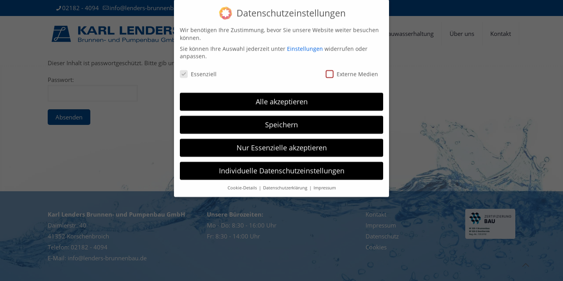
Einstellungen (305, 43)
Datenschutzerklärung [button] (285, 182)
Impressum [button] (325, 182)
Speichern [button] (281, 119)
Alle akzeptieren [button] (282, 96)
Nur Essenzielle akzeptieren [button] (282, 142)
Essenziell (198, 68)
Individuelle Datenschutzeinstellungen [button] (281, 165)
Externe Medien (352, 68)
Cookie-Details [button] (243, 182)
